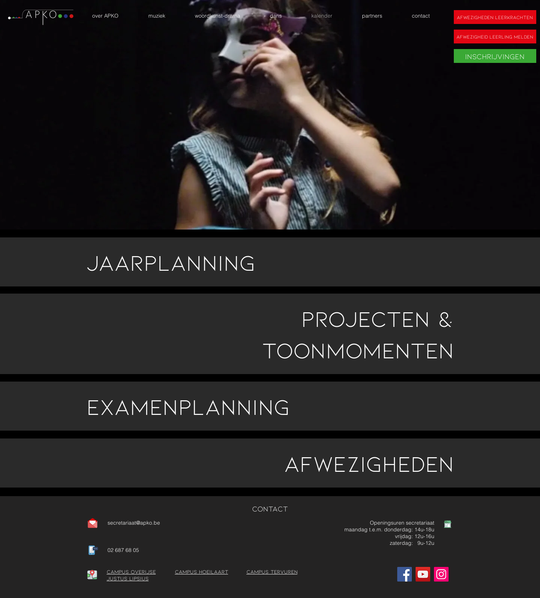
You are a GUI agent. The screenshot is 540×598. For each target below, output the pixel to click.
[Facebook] (404, 574)
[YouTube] (423, 574)
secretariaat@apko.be (134, 522)
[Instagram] (441, 574)
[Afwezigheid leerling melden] (495, 36)
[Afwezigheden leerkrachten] (495, 17)
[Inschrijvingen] (495, 56)
